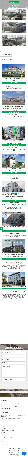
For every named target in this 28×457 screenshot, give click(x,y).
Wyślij (14, 391)
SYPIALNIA (3, 432)
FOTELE (2, 439)
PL (22, 1)
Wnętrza (4, 400)
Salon (2, 403)
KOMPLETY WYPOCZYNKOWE (7, 430)
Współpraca (5, 412)
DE (26, 1)
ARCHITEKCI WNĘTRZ (6, 420)
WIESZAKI (3, 441)
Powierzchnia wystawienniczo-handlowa (10, 418)
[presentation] (12, 385)
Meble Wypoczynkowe (19, 403)
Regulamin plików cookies (14, 448)
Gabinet (3, 404)
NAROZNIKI (3, 428)
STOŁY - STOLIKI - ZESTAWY (7, 434)
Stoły (15, 404)
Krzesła (2, 406)
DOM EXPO (17, 455)
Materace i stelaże (5, 408)
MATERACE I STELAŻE (5, 444)
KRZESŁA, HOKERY (5, 435)
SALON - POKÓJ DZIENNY (6, 443)
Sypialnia (16, 406)
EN (24, 1)
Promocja (4, 426)
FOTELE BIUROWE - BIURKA (7, 437)
